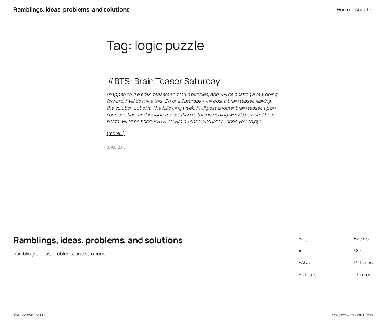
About (362, 9)
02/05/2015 (116, 147)
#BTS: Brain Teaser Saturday (163, 81)
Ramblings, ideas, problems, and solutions (71, 9)
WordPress (364, 314)
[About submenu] (371, 9)
